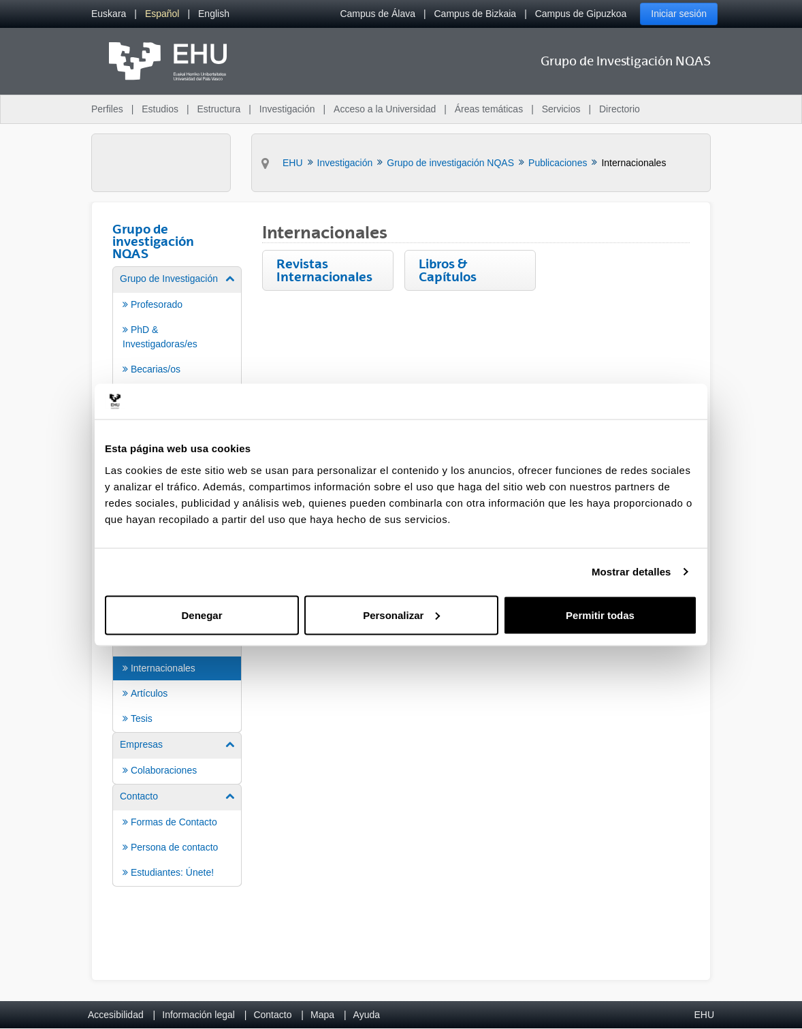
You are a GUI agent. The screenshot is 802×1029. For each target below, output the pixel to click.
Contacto (272, 1014)
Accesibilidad (116, 1014)
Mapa (322, 1014)
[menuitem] (108, 14)
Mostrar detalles (631, 571)
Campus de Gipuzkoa (581, 13)
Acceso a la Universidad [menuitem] (385, 109)
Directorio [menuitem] (619, 109)
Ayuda (366, 1014)
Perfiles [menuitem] (107, 109)
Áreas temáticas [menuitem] (489, 109)
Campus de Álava (377, 13)
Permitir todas (600, 614)
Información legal (198, 1014)
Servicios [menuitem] (561, 109)
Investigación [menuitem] (287, 109)
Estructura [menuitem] (218, 109)
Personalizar (401, 614)
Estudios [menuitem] (160, 109)
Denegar (201, 614)
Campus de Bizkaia (475, 13)
